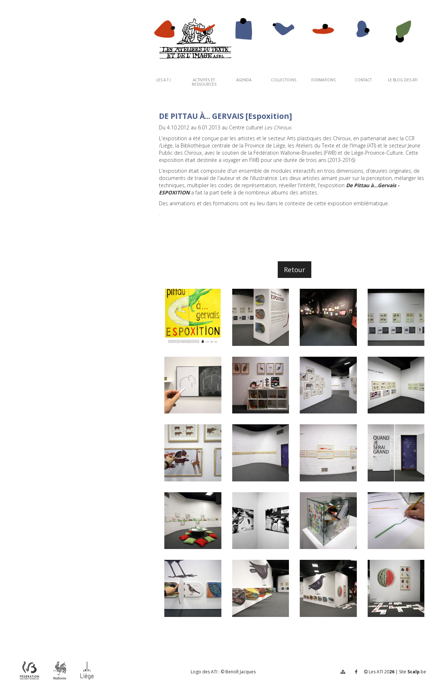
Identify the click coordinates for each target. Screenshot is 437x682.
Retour (294, 269)
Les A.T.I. (164, 79)
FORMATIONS (323, 79)
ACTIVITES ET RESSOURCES (204, 82)
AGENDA (243, 79)
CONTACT (363, 79)
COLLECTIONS (283, 79)
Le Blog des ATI (402, 79)
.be (416, 672)
